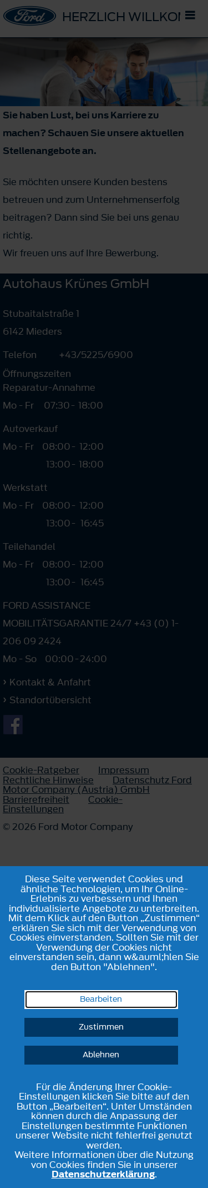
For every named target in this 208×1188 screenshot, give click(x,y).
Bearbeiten (101, 999)
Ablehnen (101, 1055)
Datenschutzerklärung (103, 1174)
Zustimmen (101, 1027)
